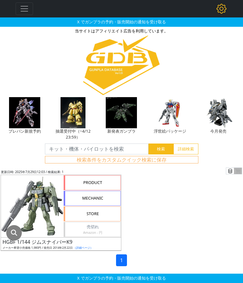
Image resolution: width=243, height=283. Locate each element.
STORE (92, 213)
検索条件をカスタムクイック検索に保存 (122, 159)
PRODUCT (92, 182)
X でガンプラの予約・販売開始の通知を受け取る (121, 22)
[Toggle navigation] (24, 8)
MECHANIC (92, 198)
